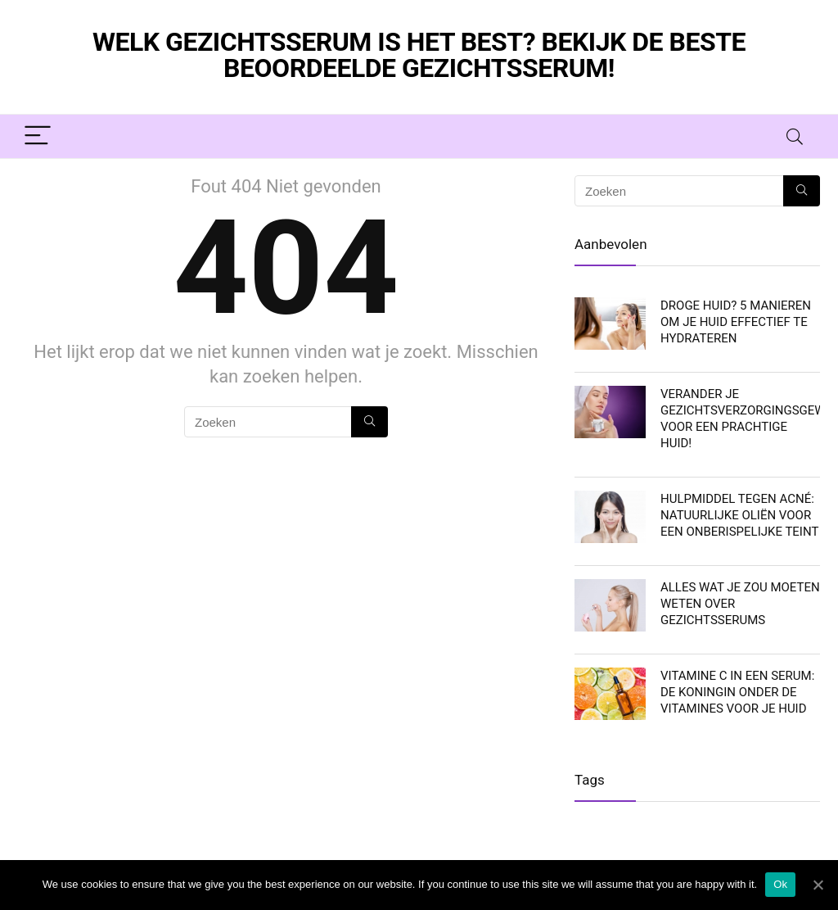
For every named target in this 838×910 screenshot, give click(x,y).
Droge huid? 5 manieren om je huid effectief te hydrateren (735, 322)
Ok (780, 884)
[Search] (794, 136)
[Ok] (817, 884)
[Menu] (37, 136)
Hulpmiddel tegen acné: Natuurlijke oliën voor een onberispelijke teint (739, 515)
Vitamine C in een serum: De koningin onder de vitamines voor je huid (737, 692)
